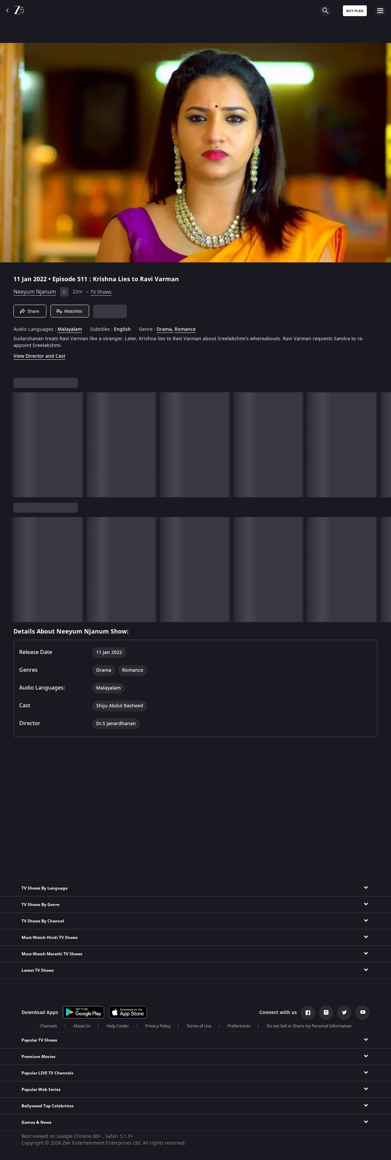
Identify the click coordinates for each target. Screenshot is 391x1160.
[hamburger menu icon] (380, 10)
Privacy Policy (157, 1026)
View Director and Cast (39, 356)
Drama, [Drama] (165, 329)
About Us (81, 1026)
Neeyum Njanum (34, 292)
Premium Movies (38, 1057)
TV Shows (101, 292)
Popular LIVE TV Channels (47, 1073)
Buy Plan (354, 10)
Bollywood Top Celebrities (48, 1106)
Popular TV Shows (39, 1040)
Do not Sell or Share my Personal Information (309, 1026)
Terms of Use (199, 1026)
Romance (185, 329)
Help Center (118, 1026)
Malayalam (69, 329)
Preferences (239, 1026)
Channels (48, 1026)
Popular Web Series (41, 1090)
